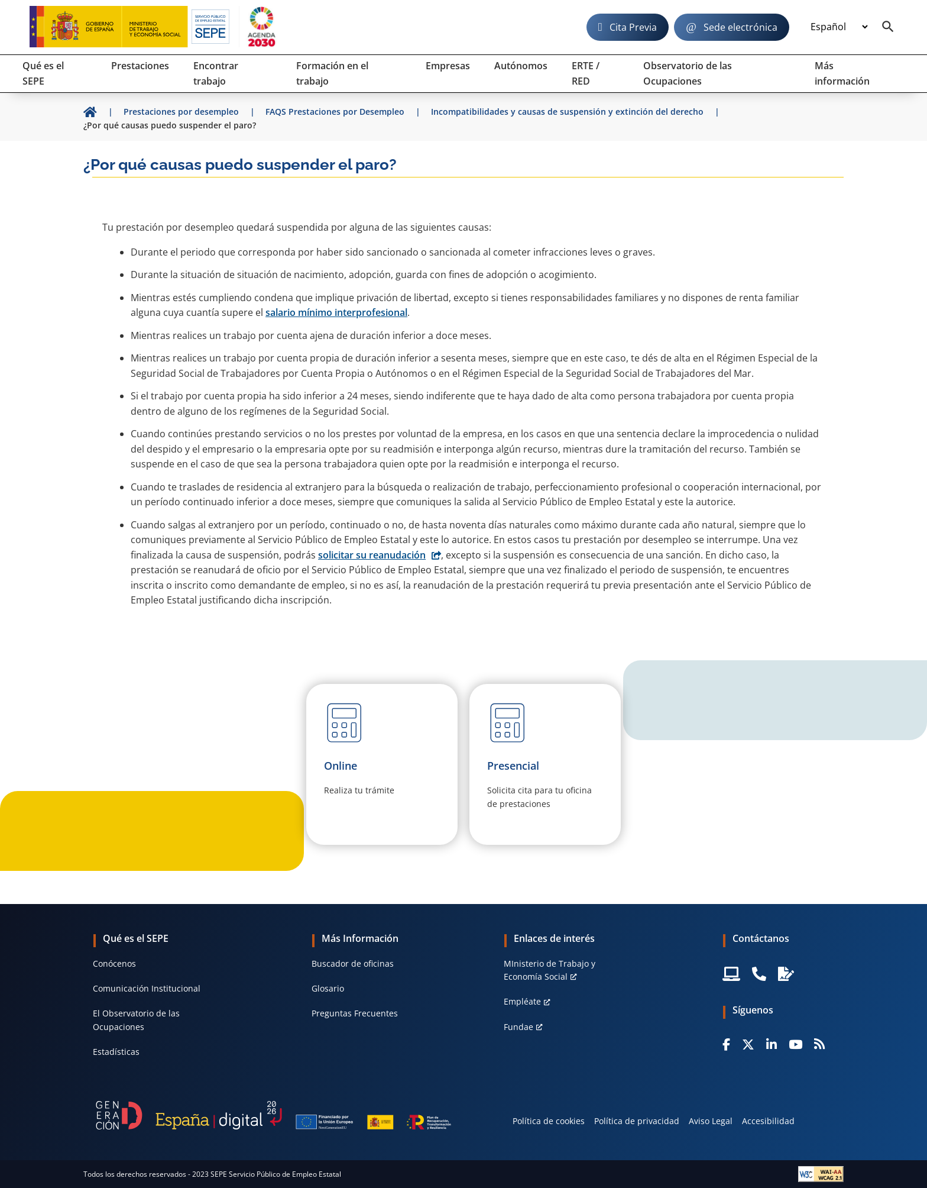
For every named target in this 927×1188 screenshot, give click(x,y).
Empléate (522, 1001)
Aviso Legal (710, 1120)
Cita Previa (633, 27)
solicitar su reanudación (372, 554)
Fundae (518, 1026)
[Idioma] (839, 27)
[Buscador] (888, 27)
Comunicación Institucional (146, 988)
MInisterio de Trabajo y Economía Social (549, 970)
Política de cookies (549, 1120)
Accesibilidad (768, 1120)
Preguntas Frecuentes (355, 1013)
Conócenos (114, 963)
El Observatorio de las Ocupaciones (136, 1020)
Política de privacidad (636, 1120)
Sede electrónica (740, 27)
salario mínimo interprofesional (336, 312)
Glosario (328, 988)
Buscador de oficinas (353, 963)
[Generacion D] (273, 1115)
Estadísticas (116, 1051)
